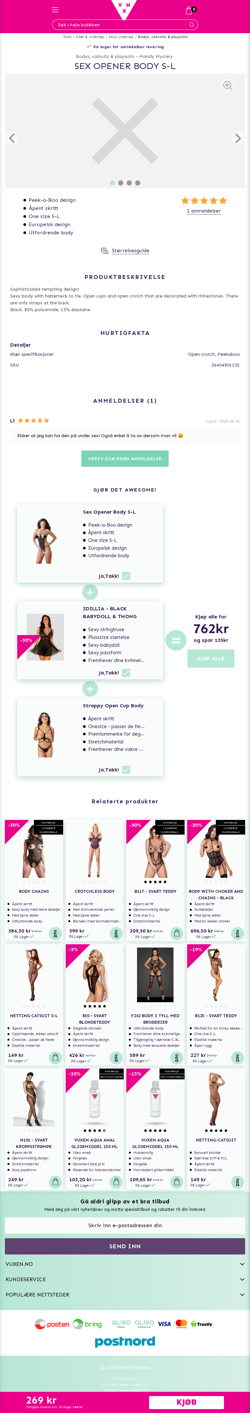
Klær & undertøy (90, 37)
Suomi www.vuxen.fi (125, 1390)
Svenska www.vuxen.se (125, 1384)
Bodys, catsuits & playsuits (163, 37)
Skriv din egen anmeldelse (125, 459)
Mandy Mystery (156, 56)
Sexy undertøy (121, 37)
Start (67, 37)
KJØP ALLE (211, 658)
